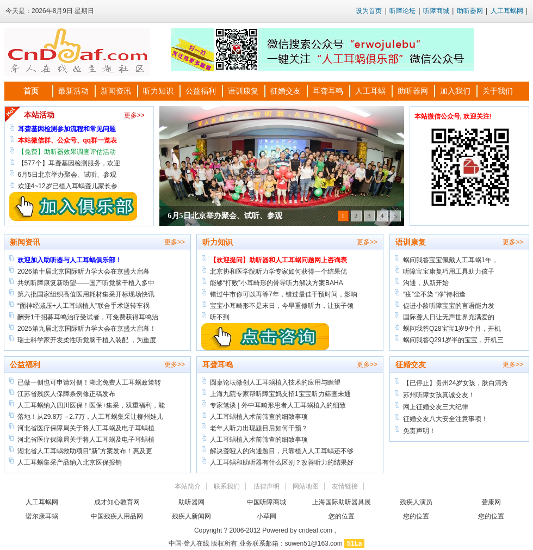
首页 (31, 90)
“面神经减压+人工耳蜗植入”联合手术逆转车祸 (83, 306)
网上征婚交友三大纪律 (435, 407)
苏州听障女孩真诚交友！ (439, 395)
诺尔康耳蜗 (42, 516)
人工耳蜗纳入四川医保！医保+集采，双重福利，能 (91, 405)
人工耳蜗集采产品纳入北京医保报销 (69, 462)
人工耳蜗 (370, 90)
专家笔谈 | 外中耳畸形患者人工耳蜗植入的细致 (278, 405)
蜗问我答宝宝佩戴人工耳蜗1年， (450, 260)
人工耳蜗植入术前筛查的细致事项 (259, 417)
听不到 (220, 317)
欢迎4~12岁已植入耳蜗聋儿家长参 (67, 186)
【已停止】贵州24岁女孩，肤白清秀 (455, 383)
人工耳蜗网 (507, 11)
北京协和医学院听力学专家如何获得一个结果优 (278, 271)
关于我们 (497, 90)
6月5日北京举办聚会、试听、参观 (225, 216)
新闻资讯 (116, 90)
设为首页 (369, 11)
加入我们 (455, 90)
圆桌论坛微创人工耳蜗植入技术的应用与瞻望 (275, 382)
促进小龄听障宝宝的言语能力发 (448, 306)
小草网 (266, 516)
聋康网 (491, 502)
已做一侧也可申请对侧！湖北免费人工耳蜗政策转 (89, 382)
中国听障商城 (266, 502)
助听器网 (470, 11)
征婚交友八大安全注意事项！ (445, 419)
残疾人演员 (416, 502)
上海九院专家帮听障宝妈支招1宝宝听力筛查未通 (280, 394)
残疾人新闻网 (191, 516)
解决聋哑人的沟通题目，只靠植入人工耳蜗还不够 (282, 451)
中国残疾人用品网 (117, 516)
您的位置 (342, 516)
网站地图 (306, 486)
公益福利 (200, 90)
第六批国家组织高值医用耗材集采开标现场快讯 (85, 294)
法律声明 (266, 486)
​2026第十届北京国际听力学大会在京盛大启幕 (83, 271)
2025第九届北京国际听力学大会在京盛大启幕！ (86, 328)
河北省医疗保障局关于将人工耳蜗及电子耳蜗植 (85, 428)
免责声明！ (419, 431)
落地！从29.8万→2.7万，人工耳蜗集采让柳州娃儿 (90, 417)
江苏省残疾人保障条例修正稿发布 (66, 394)
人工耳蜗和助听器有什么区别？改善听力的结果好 (282, 462)
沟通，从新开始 (426, 283)
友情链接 (345, 486)
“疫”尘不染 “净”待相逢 (434, 294)
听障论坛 (402, 11)
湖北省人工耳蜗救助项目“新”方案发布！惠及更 (84, 451)
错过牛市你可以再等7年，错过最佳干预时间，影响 (283, 294)
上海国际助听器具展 (341, 502)
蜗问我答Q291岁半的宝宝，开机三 (453, 340)
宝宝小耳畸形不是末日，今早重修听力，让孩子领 (282, 306)
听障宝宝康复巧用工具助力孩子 (448, 271)
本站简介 (188, 486)
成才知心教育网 (117, 502)
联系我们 (227, 486)
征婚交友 (285, 90)
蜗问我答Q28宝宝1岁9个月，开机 (452, 328)
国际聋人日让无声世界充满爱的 (448, 317)
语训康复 (243, 90)
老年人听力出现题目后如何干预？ (259, 428)
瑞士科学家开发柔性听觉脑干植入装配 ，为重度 (86, 340)
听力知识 (158, 90)
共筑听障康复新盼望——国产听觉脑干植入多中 (85, 283)
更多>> (134, 115)
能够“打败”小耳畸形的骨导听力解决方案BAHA (276, 283)
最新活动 (73, 90)
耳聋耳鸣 (328, 90)
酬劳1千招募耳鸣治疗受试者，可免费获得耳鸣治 (87, 317)
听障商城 (436, 11)
